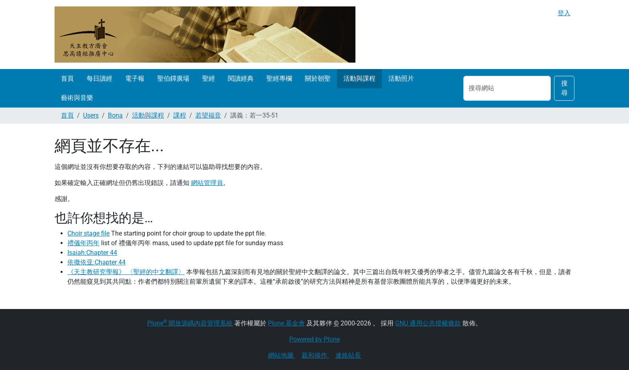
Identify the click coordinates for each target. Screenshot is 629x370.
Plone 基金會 (286, 323)
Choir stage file (88, 233)
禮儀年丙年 (83, 243)
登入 (564, 13)
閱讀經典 (241, 78)
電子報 (134, 78)
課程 (179, 115)
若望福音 (208, 115)
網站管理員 (207, 183)
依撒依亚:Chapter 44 (96, 262)
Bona (115, 115)
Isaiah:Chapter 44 (92, 252)
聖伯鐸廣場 (173, 78)
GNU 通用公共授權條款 (428, 323)
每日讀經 (99, 78)
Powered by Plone (314, 339)
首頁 (67, 78)
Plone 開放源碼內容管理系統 (190, 323)
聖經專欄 (279, 78)
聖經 (208, 78)
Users (91, 115)
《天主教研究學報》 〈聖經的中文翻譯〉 (126, 272)
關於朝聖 (318, 78)
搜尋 (564, 88)
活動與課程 (359, 78)
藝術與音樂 (77, 98)
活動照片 (401, 78)
